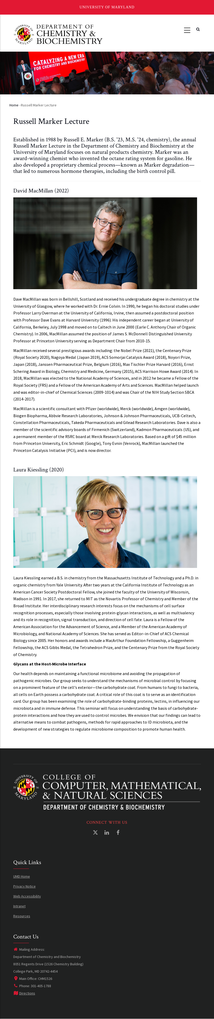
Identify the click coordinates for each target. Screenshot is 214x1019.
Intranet (19, 906)
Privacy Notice (24, 886)
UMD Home (21, 876)
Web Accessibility (27, 896)
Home (14, 105)
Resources (21, 916)
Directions (24, 993)
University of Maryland (107, 7)
